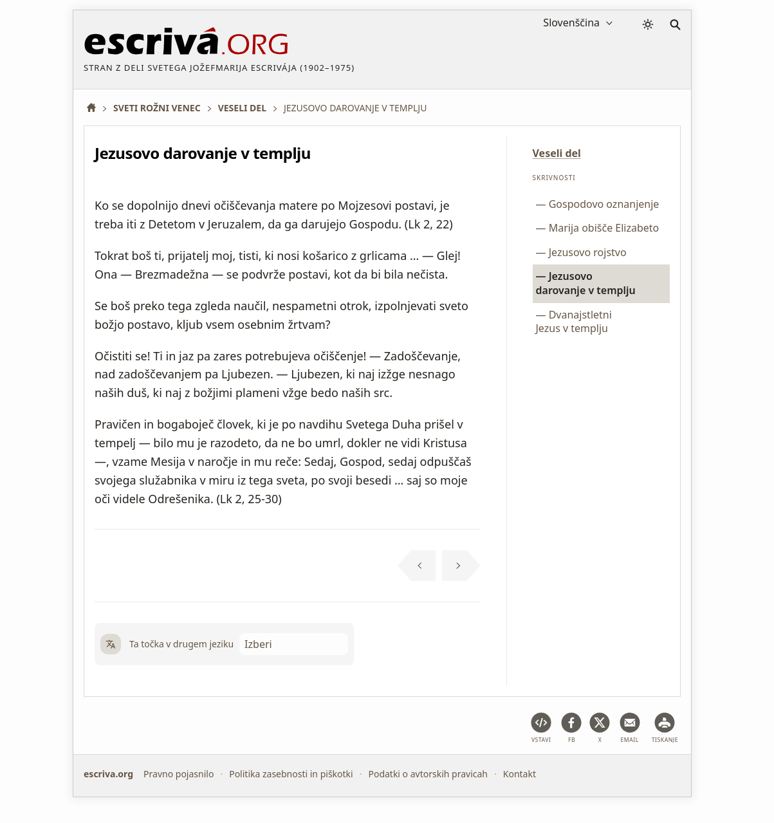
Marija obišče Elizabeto (604, 228)
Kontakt (519, 774)
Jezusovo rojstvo (588, 252)
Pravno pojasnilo (178, 774)
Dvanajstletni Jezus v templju (574, 322)
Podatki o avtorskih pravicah (428, 774)
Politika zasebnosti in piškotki (291, 774)
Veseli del (557, 153)
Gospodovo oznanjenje (604, 204)
